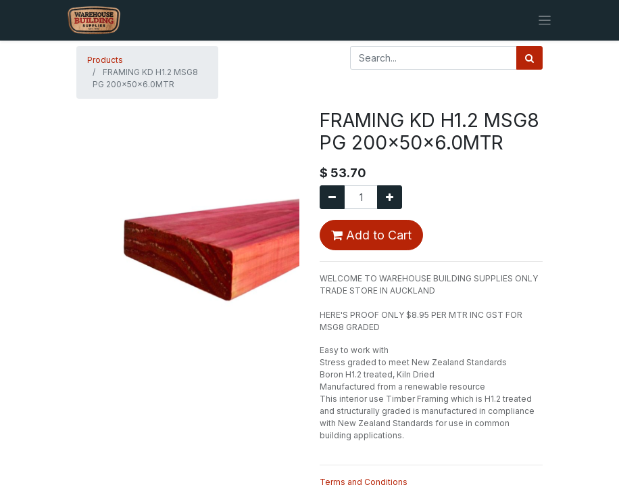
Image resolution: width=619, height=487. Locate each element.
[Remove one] (332, 197)
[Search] (529, 58)
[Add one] (389, 197)
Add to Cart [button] (371, 235)
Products (105, 60)
